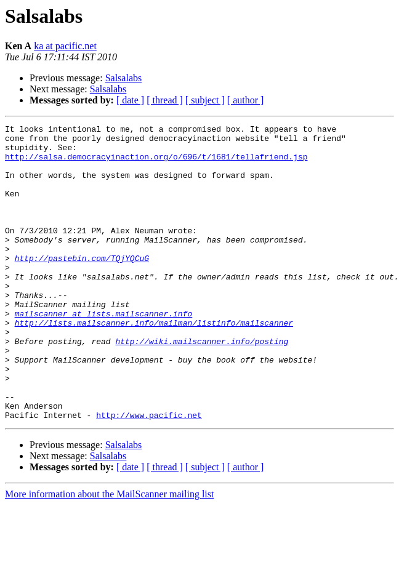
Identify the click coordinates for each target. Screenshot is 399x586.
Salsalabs (123, 78)
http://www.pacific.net (149, 474)
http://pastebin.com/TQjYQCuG (82, 285)
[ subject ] (205, 100)
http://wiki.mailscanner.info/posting (201, 385)
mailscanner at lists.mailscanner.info (104, 352)
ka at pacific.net (65, 46)
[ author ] (245, 100)
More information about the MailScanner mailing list (109, 553)
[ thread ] (165, 100)
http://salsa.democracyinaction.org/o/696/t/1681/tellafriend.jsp (156, 163)
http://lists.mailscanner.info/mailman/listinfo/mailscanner (154, 363)
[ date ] (130, 100)
